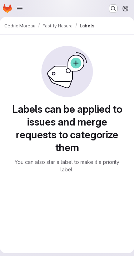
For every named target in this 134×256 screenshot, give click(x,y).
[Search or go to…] (113, 8)
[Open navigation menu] (19, 8)
